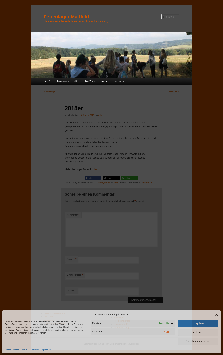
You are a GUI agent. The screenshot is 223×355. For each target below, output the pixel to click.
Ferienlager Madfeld (66, 16)
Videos (77, 81)
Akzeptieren (198, 323)
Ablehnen (198, 332)
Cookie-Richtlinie (12, 349)
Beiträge (48, 81)
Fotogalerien (63, 81)
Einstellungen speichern (198, 341)
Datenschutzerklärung (30, 349)
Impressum (46, 349)
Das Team (90, 81)
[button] (216, 314)
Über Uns (104, 81)
